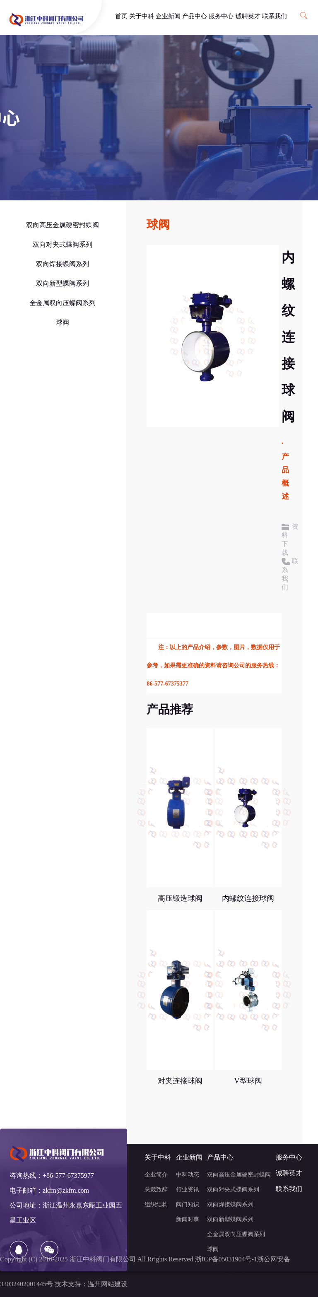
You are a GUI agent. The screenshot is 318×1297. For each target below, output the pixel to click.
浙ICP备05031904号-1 (226, 1259)
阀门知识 (187, 1205)
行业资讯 (187, 1190)
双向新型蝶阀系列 (62, 283)
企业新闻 (168, 16)
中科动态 (187, 1175)
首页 (121, 16)
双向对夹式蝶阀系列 (62, 244)
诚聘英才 (248, 16)
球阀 (62, 322)
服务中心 (221, 16)
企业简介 (156, 1175)
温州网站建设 (108, 1284)
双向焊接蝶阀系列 (62, 264)
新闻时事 (187, 1220)
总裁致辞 (156, 1190)
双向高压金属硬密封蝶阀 (62, 225)
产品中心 (194, 16)
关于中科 (141, 16)
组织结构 (156, 1205)
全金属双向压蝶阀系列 (62, 303)
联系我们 (274, 16)
